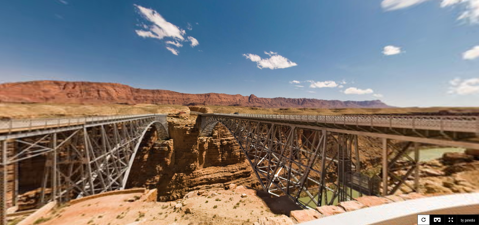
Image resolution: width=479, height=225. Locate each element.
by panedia (468, 220)
